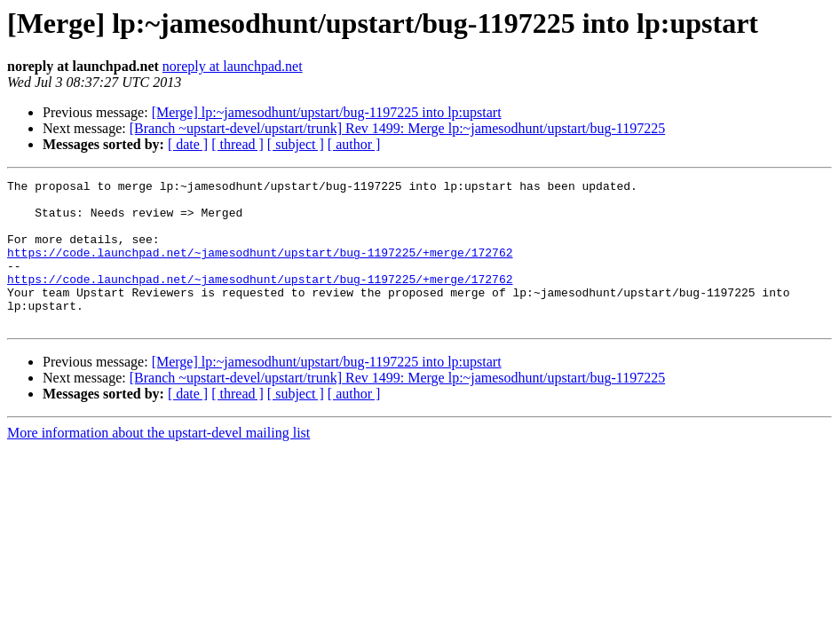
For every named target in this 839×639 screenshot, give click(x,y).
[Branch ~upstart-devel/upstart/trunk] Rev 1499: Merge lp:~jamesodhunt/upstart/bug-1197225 (397, 128)
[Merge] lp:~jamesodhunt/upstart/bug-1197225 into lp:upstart (327, 112)
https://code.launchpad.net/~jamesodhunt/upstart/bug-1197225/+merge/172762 (259, 268)
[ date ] (188, 144)
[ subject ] (295, 144)
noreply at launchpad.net (232, 66)
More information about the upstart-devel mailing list (158, 461)
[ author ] (354, 144)
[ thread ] (237, 144)
